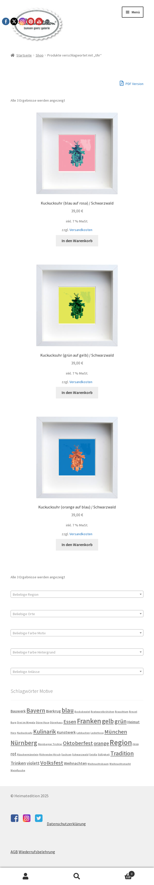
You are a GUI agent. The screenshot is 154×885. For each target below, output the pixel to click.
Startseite (24, 55)
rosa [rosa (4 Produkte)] (136, 744)
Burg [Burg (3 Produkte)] (13, 722)
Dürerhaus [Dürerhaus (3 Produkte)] (56, 722)
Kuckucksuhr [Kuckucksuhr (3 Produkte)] (24, 732)
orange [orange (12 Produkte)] (101, 743)
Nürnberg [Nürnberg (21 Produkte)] (24, 743)
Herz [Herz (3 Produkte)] (13, 732)
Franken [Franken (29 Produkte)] (89, 721)
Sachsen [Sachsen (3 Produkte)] (66, 754)
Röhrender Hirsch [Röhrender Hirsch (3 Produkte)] (50, 754)
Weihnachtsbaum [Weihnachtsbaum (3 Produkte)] (98, 763)
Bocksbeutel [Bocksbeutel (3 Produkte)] (82, 711)
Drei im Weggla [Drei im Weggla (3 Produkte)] (26, 722)
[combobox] (77, 594)
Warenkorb (119, 872)
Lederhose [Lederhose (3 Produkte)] (97, 732)
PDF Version (131, 83)
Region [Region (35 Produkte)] (121, 742)
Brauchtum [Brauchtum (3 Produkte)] (121, 711)
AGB (14, 851)
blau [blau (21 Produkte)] (68, 710)
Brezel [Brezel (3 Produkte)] (133, 711)
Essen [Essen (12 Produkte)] (69, 721)
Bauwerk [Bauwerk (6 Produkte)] (18, 711)
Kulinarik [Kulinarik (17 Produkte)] (44, 731)
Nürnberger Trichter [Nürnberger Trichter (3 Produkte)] (50, 744)
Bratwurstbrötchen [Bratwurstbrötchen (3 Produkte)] (102, 711)
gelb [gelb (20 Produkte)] (108, 721)
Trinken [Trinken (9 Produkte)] (18, 763)
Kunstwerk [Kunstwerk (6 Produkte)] (66, 732)
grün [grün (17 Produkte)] (120, 721)
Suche (77, 876)
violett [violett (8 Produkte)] (33, 763)
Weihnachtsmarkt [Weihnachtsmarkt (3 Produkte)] (120, 763)
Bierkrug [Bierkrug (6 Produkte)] (53, 711)
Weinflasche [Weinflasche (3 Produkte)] (18, 770)
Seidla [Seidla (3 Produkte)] (93, 754)
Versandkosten (80, 229)
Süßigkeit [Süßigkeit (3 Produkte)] (104, 754)
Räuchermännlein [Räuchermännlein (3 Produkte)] (27, 754)
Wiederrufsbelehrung (37, 851)
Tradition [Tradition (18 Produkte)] (122, 753)
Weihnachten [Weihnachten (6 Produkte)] (75, 763)
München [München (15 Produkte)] (115, 731)
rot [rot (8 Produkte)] (13, 754)
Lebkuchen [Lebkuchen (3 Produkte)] (83, 732)
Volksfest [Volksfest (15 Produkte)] (51, 762)
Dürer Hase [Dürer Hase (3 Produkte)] (42, 722)
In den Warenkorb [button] (77, 240)
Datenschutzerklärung (66, 823)
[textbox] (77, 594)
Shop (40, 55)
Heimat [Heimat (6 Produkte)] (133, 722)
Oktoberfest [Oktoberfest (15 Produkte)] (78, 743)
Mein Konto (25, 876)
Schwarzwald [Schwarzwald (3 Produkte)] (80, 754)
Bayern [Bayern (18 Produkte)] (35, 710)
